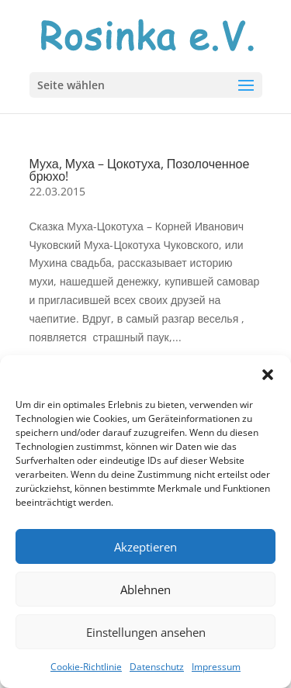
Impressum (216, 666)
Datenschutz (157, 666)
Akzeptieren (145, 547)
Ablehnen (145, 589)
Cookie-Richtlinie (86, 666)
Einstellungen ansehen (146, 632)
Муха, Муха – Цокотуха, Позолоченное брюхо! (139, 170)
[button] (267, 374)
